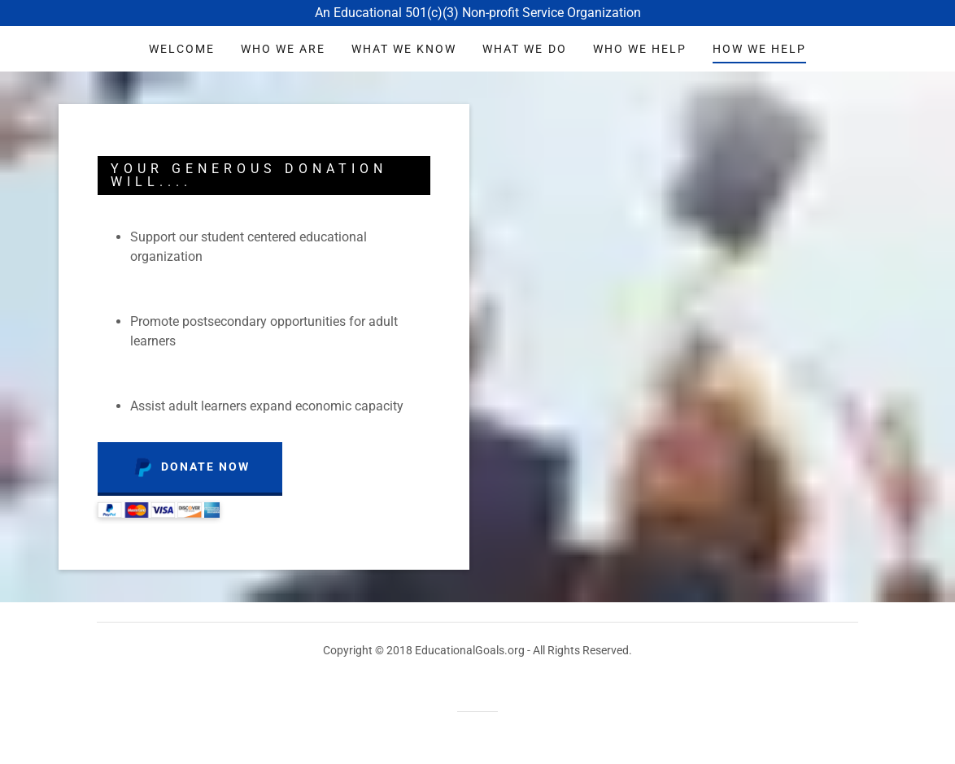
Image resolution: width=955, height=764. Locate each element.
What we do (524, 48)
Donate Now (190, 467)
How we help (759, 48)
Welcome (182, 48)
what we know (403, 48)
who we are (283, 48)
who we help (640, 48)
